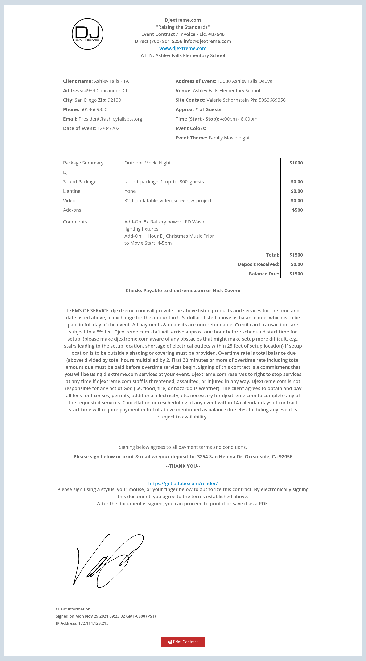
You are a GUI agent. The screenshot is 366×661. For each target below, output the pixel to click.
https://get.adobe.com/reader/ (183, 483)
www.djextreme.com (182, 48)
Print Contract (183, 641)
